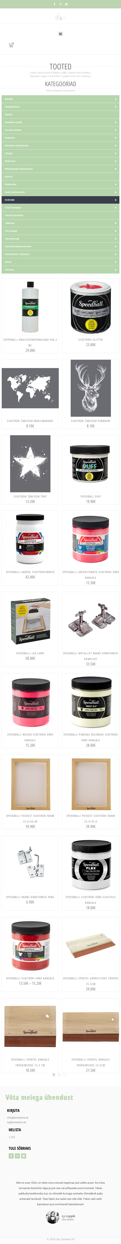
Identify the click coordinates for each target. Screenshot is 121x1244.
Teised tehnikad (62, 207)
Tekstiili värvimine (14, 215)
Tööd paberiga (62, 238)
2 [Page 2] (59, 1075)
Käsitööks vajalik (62, 122)
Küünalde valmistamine (62, 145)
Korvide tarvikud (62, 130)
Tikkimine (62, 223)
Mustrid (9, 176)
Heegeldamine (62, 107)
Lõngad (62, 153)
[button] (60, 33)
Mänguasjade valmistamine (62, 169)
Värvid (62, 262)
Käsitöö (9, 114)
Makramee (62, 161)
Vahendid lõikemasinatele (62, 246)
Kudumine (62, 138)
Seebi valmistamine (62, 192)
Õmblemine (62, 184)
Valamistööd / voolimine (62, 254)
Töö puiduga (62, 231)
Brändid (62, 99)
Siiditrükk (62, 200)
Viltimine (62, 270)
